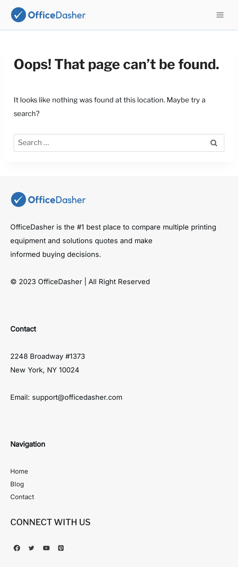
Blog (17, 484)
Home (19, 471)
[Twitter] (31, 547)
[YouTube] (46, 547)
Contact (22, 497)
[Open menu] (220, 14)
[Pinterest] (61, 547)
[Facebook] (16, 547)
